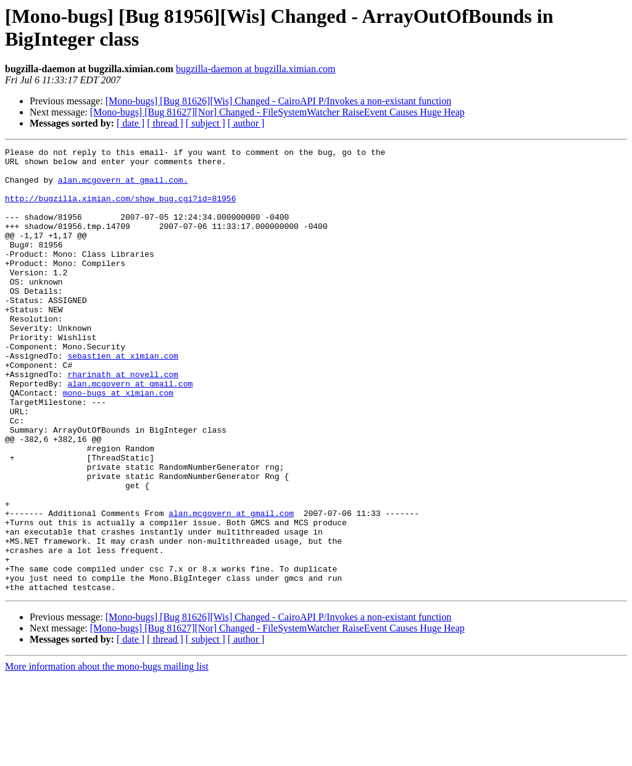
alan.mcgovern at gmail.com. (123, 187)
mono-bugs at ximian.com (118, 442)
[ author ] (246, 123)
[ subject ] (205, 123)
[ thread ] (165, 123)
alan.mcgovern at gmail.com (130, 431)
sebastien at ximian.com (122, 398)
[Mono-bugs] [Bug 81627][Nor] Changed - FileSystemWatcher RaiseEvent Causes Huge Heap (277, 112)
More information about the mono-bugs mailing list (107, 755)
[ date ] (130, 123)
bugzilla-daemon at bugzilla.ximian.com (256, 69)
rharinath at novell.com (122, 420)
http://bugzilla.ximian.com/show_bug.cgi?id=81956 (120, 209)
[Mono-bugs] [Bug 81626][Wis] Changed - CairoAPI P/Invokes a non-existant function (279, 101)
